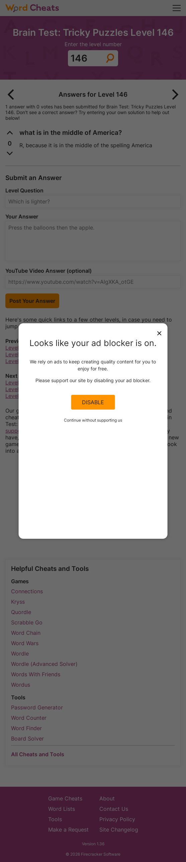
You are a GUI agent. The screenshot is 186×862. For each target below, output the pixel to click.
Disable (93, 402)
